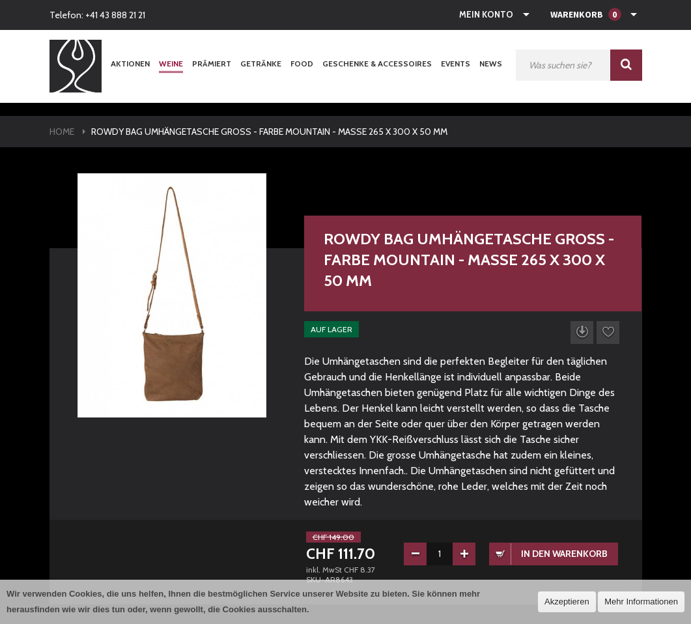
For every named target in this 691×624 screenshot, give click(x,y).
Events (455, 63)
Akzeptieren (566, 601)
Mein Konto (486, 14)
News (490, 63)
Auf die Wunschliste (608, 332)
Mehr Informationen (641, 601)
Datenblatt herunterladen (582, 332)
